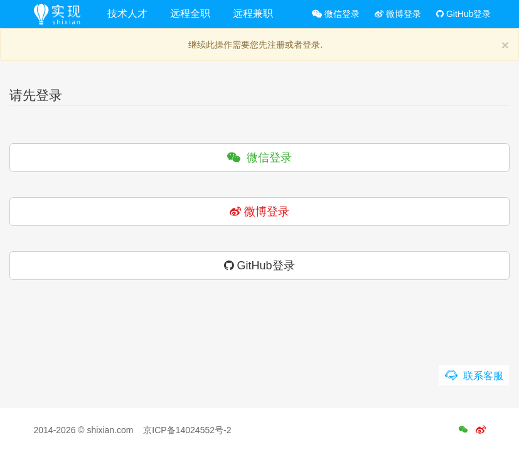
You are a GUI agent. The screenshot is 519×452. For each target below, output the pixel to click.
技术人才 (127, 13)
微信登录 (336, 14)
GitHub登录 (463, 14)
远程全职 (190, 13)
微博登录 (398, 14)
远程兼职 (253, 13)
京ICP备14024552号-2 (187, 430)
